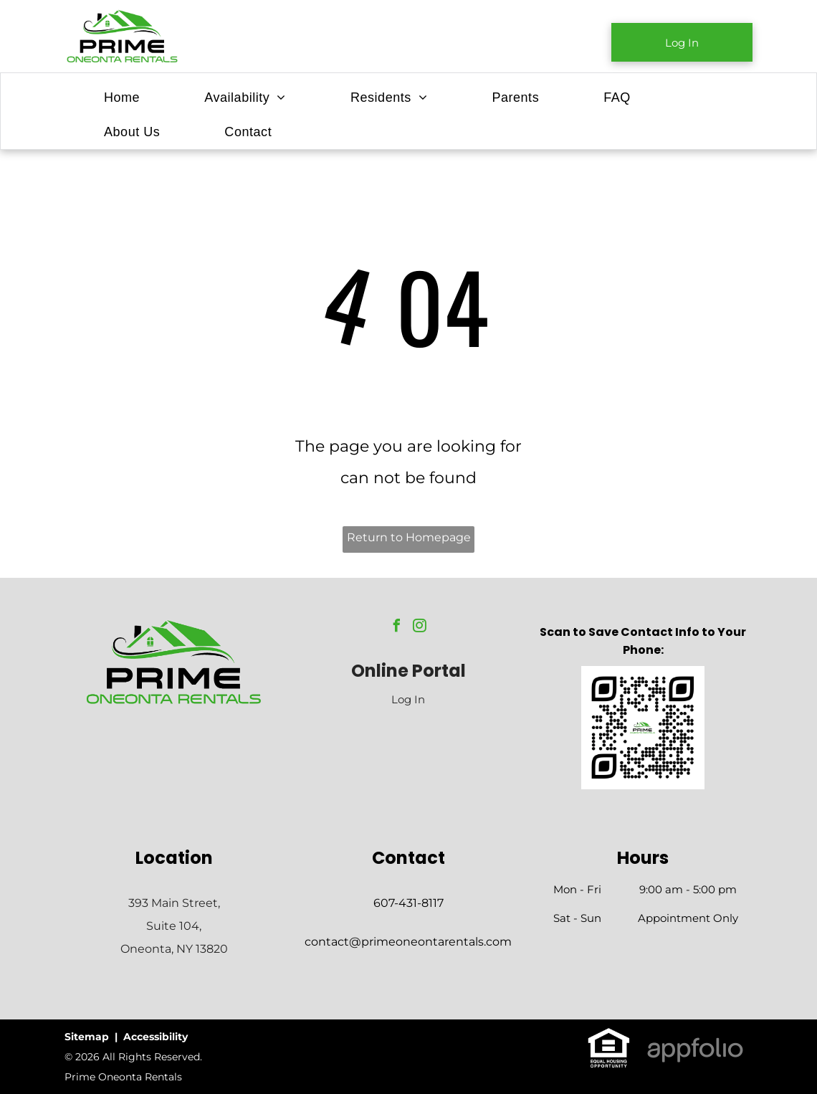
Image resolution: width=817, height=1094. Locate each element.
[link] (681, 42)
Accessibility (155, 1036)
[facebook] (397, 627)
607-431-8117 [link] (408, 903)
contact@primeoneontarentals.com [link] (408, 941)
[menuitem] (122, 97)
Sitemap (86, 1036)
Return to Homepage (409, 537)
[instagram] (420, 627)
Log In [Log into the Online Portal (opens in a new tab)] (408, 699)
